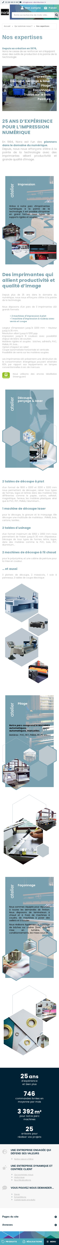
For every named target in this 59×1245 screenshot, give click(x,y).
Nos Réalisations (22, 1180)
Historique (19, 1177)
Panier (50, 7)
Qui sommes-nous (23, 1174)
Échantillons (20, 1197)
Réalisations (34, 1241)
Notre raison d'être (23, 1159)
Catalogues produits (24, 1199)
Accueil (7, 26)
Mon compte (31, 7)
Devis (17, 1194)
